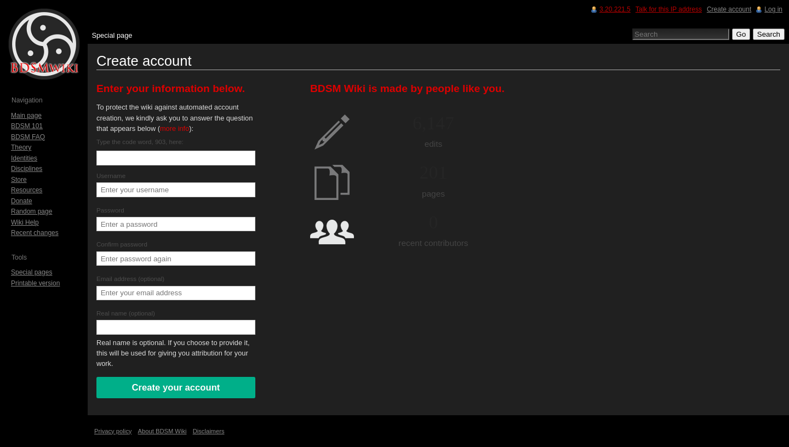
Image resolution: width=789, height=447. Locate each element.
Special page (112, 35)
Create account (729, 9)
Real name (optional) (125, 313)
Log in (773, 9)
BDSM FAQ (28, 137)
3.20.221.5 (615, 9)
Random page (31, 211)
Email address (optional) (130, 279)
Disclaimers (209, 431)
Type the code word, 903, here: (140, 142)
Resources (26, 190)
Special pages (31, 272)
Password (110, 210)
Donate (21, 201)
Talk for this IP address (669, 9)
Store (19, 180)
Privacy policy (113, 431)
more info (174, 128)
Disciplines (26, 169)
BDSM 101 (27, 126)
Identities (24, 158)
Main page (26, 115)
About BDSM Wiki (162, 431)
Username (110, 176)
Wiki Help (25, 222)
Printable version (35, 283)
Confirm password (121, 244)
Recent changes (35, 233)
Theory (21, 147)
